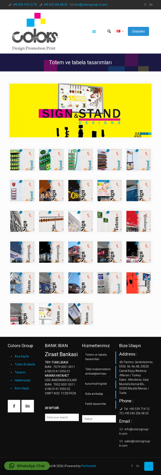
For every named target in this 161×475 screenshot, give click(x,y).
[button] (27, 466)
